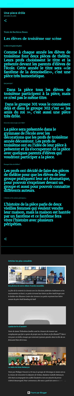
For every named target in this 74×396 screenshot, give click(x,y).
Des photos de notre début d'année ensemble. (26, 286)
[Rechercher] (70, 4)
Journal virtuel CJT (15, 4)
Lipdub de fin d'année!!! (17, 327)
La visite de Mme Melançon (19, 367)
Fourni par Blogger (37, 393)
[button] (5, 20)
